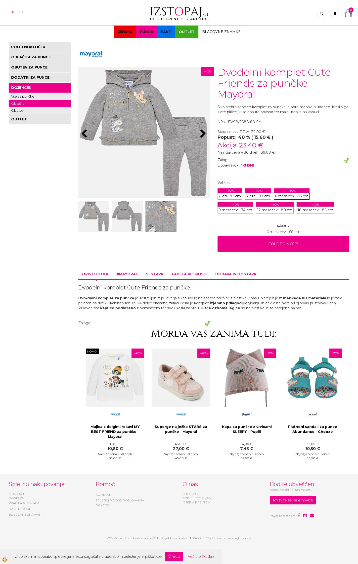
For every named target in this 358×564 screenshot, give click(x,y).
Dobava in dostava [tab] (235, 274)
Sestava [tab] (154, 274)
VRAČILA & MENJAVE (24, 503)
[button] (203, 134)
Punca (146, 32)
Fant (166, 32)
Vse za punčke (22, 96)
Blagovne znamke (221, 32)
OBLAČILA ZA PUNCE (31, 57)
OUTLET (187, 32)
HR (21, 12)
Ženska (125, 32)
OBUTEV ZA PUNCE (29, 67)
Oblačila (17, 104)
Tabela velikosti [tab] (189, 274)
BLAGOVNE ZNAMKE (24, 514)
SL (12, 12)
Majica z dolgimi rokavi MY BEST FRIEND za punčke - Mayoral (115, 431)
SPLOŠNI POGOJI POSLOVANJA (120, 500)
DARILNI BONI (19, 509)
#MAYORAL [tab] (127, 274)
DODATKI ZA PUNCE (30, 77)
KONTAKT (103, 494)
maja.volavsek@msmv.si (234, 538)
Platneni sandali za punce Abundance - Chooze (312, 429)
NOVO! (92, 351)
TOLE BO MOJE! (283, 244)
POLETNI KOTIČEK (28, 47)
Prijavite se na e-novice (293, 500)
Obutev (17, 110)
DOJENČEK (21, 87)
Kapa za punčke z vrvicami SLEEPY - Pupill (247, 429)
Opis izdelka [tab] (95, 274)
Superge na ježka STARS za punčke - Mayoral (181, 429)
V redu (174, 556)
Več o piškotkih (201, 556)
